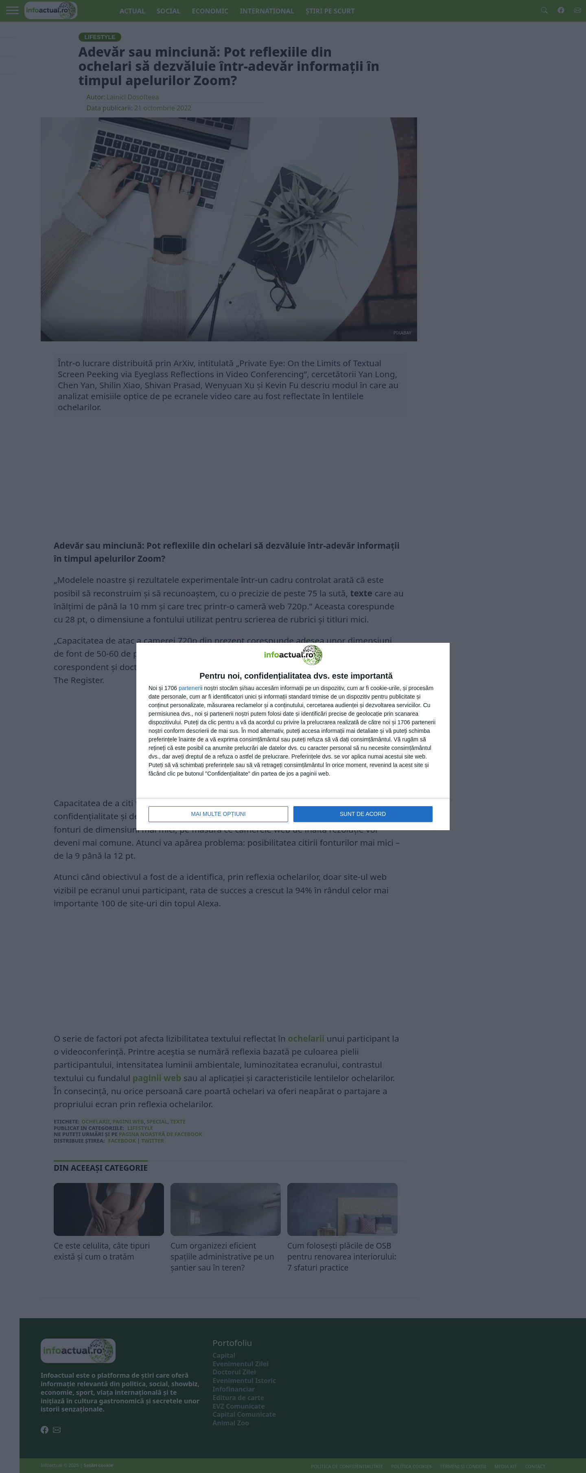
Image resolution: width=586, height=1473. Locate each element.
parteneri (190, 688)
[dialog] (293, 736)
